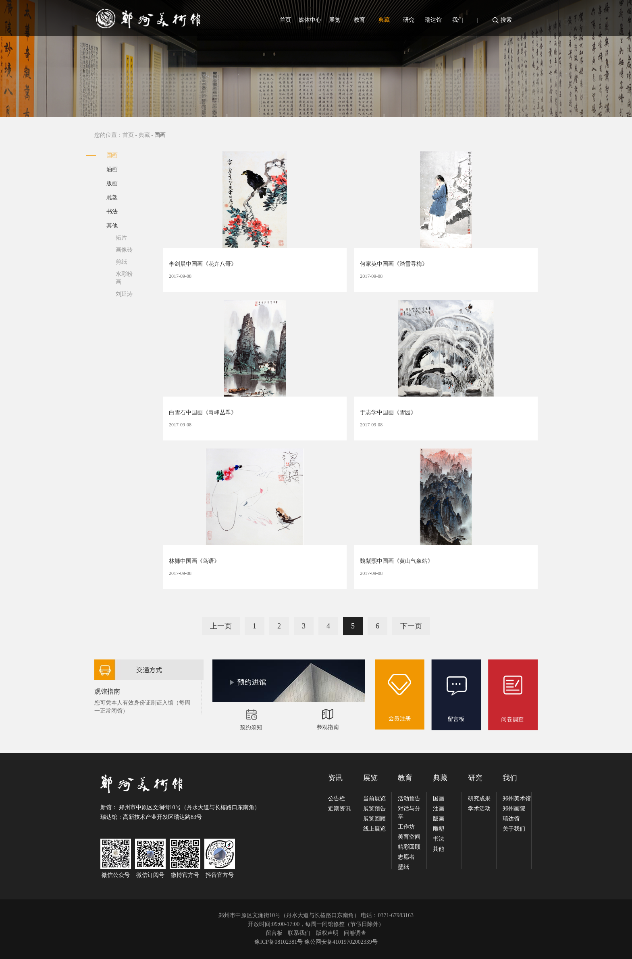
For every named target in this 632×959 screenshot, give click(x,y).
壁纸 (403, 867)
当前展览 (374, 799)
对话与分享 (409, 813)
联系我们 (299, 933)
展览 (334, 20)
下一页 (411, 626)
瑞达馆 (433, 20)
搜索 (506, 20)
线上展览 (374, 829)
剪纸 (121, 262)
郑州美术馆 (517, 799)
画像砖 (124, 250)
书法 (112, 212)
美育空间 (409, 837)
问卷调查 (355, 933)
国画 (112, 155)
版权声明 (327, 933)
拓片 (121, 238)
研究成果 (479, 799)
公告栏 (336, 799)
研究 (408, 20)
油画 (112, 169)
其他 (112, 226)
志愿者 (406, 857)
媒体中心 (310, 20)
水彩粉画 (124, 278)
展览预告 (374, 809)
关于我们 (514, 829)
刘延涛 (124, 294)
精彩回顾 (409, 847)
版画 (112, 183)
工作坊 (406, 827)
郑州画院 (514, 809)
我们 (458, 20)
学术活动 (479, 809)
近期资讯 (339, 809)
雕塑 (112, 197)
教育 (359, 20)
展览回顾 (374, 819)
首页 (285, 20)
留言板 (274, 933)
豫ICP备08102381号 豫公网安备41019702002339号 (315, 942)
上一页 (221, 626)
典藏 (384, 20)
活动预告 (409, 799)
